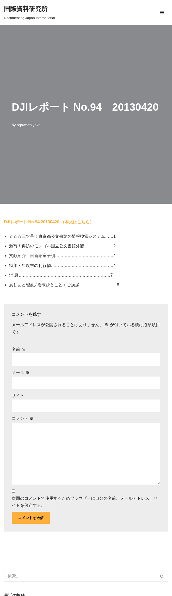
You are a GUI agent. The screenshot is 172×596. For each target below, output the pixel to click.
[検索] (80, 576)
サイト (18, 395)
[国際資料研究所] (29, 12)
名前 (18, 349)
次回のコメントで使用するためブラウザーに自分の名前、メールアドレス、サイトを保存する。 (85, 502)
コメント (23, 418)
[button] (162, 12)
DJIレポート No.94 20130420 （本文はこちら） (49, 222)
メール (20, 372)
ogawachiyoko (28, 125)
